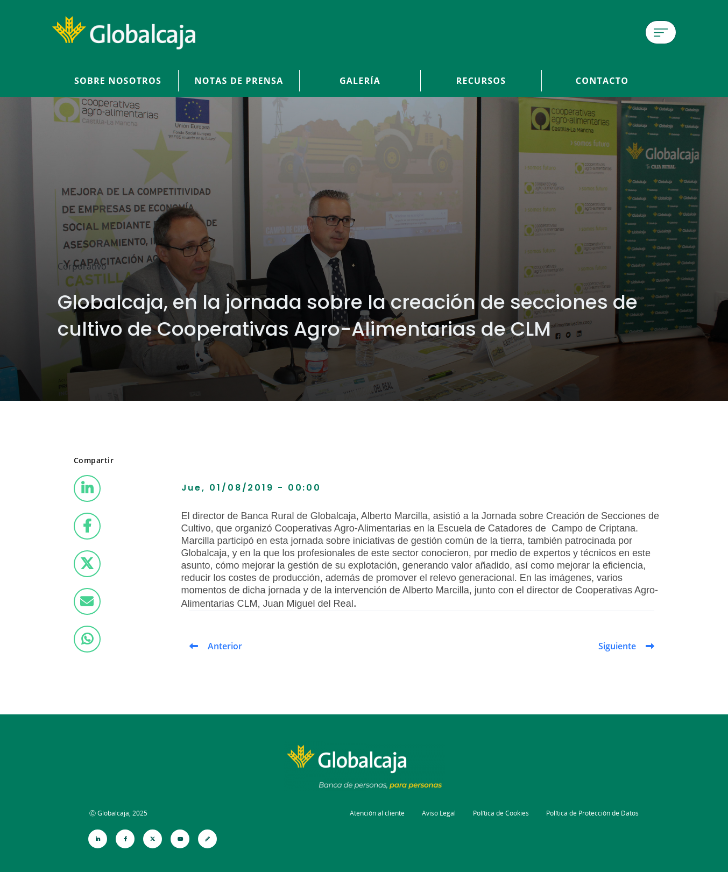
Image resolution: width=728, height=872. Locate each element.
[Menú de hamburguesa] (660, 32)
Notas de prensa (239, 81)
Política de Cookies (501, 813)
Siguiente (617, 646)
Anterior (225, 646)
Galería (360, 81)
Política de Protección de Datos (592, 813)
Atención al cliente (377, 813)
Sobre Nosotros (117, 81)
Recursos (481, 81)
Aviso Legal (439, 813)
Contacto (602, 81)
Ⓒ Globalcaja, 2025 (118, 813)
